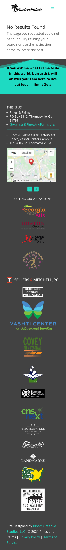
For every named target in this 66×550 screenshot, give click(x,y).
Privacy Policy (29, 537)
